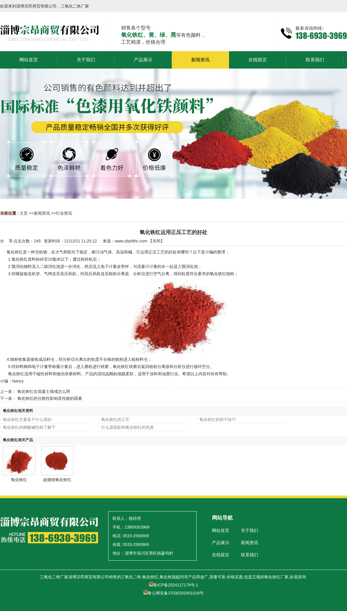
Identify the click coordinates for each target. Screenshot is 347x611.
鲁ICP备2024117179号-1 (173, 585)
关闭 (156, 241)
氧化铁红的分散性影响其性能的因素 (49, 398)
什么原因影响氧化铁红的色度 (127, 427)
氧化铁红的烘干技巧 (218, 419)
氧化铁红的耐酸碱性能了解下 (29, 427)
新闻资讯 (42, 213)
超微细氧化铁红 (57, 479)
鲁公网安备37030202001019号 (173, 593)
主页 (24, 213)
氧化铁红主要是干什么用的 (27, 419)
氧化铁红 (19, 479)
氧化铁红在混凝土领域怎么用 (43, 391)
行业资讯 (64, 213)
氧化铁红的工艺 (115, 419)
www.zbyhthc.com (131, 241)
